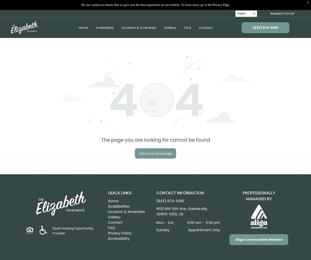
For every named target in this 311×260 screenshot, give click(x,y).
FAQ (111, 227)
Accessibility (119, 238)
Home (113, 200)
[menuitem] (83, 25)
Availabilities (119, 206)
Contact (115, 222)
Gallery (114, 217)
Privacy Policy (120, 233)
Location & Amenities (126, 211)
